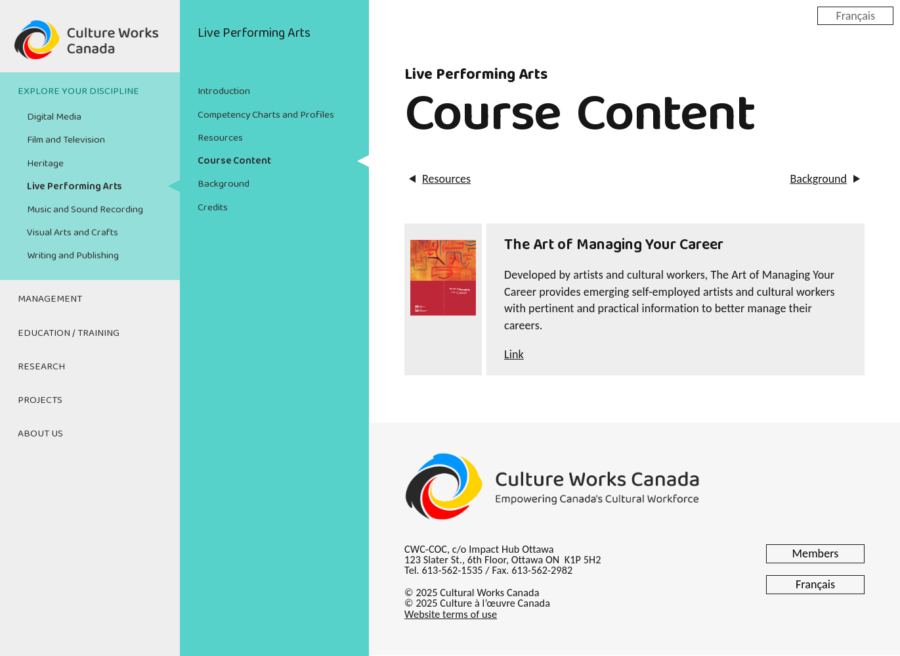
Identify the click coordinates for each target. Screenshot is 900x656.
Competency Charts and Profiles (266, 115)
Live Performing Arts (75, 187)
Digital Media (54, 117)
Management (50, 299)
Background (223, 184)
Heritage (45, 164)
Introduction (224, 91)
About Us (40, 434)
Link (514, 354)
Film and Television (66, 140)
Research (41, 367)
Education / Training (68, 333)
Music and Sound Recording (85, 210)
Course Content (234, 161)
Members (815, 553)
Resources (220, 138)
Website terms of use (450, 614)
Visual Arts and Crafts (72, 233)
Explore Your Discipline (78, 91)
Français (855, 15)
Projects (40, 400)
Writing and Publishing (73, 256)
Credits (213, 208)
